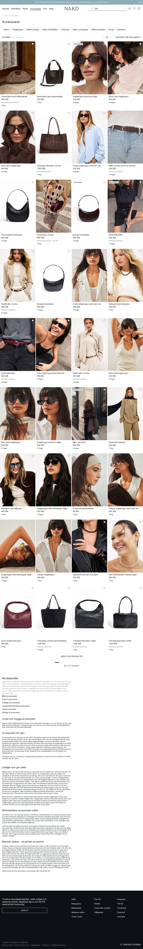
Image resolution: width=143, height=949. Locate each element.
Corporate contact (102, 908)
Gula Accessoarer (9, 699)
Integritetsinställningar (58, 945)
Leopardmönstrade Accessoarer (16, 706)
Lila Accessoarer (9, 709)
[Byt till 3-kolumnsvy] (111, 37)
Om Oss (97, 899)
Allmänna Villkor (7, 945)
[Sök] (108, 8)
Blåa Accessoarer (9, 696)
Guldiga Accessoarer (11, 702)
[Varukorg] (139, 8)
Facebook (121, 908)
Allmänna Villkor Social (21, 945)
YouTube (121, 917)
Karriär (97, 904)
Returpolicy (76, 904)
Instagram (121, 899)
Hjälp (74, 899)
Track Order (77, 917)
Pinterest (121, 912)
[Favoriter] (134, 8)
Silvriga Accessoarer (11, 712)
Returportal (76, 908)
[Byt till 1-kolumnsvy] (103, 37)
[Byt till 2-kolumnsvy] (107, 37)
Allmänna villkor (78, 912)
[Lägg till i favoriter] (32, 44)
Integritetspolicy (35, 945)
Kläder (4, 16)
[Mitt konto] (130, 8)
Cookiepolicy (46, 945)
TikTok (120, 904)
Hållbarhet (98, 912)
